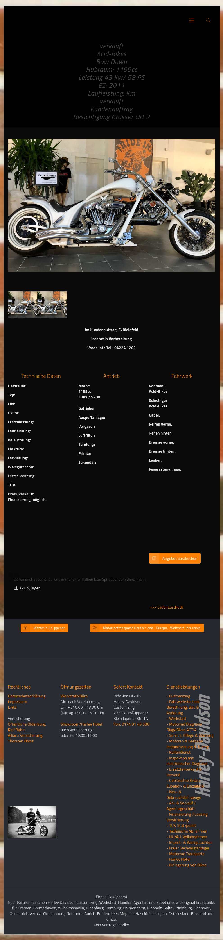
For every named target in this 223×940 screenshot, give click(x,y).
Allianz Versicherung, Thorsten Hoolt (25, 738)
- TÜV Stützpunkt (181, 825)
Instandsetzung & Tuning (188, 747)
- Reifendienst (179, 752)
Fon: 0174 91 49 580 (131, 724)
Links (12, 707)
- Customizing (178, 696)
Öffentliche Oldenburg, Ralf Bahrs (27, 727)
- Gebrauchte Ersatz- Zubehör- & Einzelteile (185, 783)
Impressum (17, 702)
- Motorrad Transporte (186, 854)
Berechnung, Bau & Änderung (183, 710)
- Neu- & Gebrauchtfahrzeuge (184, 794)
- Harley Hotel (178, 859)
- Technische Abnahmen (187, 831)
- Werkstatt (176, 718)
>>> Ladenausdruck (166, 607)
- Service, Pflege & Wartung (190, 735)
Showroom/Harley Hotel (81, 724)
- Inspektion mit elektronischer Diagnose (187, 761)
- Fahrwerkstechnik (183, 702)
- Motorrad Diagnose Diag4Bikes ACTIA (184, 727)
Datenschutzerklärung (26, 696)
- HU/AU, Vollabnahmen (187, 837)
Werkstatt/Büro (74, 696)
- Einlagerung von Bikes (187, 865)
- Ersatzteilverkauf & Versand (184, 772)
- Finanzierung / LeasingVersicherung (187, 817)
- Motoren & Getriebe (185, 741)
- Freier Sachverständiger (188, 848)
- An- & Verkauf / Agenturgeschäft (181, 806)
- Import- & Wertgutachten (190, 842)
